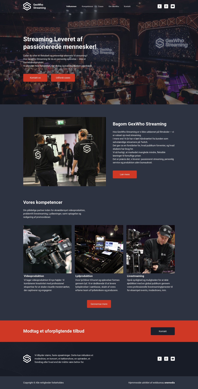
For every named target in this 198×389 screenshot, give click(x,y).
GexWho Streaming (39, 6)
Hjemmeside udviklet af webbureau (151, 382)
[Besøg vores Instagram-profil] (166, 6)
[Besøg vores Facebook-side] (160, 6)
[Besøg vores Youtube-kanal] (173, 6)
